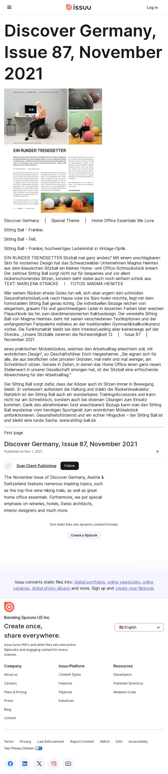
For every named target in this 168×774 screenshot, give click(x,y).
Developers (122, 674)
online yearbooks (123, 582)
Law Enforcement (50, 741)
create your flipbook (134, 588)
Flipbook (65, 692)
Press (8, 701)
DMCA (105, 741)
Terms (9, 741)
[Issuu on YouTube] (68, 763)
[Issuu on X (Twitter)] (39, 763)
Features (65, 683)
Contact (10, 718)
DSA (119, 741)
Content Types (70, 674)
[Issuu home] (78, 7)
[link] (152, 7)
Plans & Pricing (15, 692)
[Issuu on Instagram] (54, 763)
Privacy (25, 741)
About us (11, 674)
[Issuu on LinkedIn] (25, 763)
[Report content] (159, 452)
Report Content (82, 741)
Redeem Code (124, 692)
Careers (10, 683)
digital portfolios (89, 582)
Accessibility (138, 741)
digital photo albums (51, 588)
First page (13, 432)
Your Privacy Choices (23, 748)
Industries (66, 701)
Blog (7, 709)
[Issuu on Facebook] (10, 763)
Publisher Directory (128, 683)
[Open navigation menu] (9, 7)
